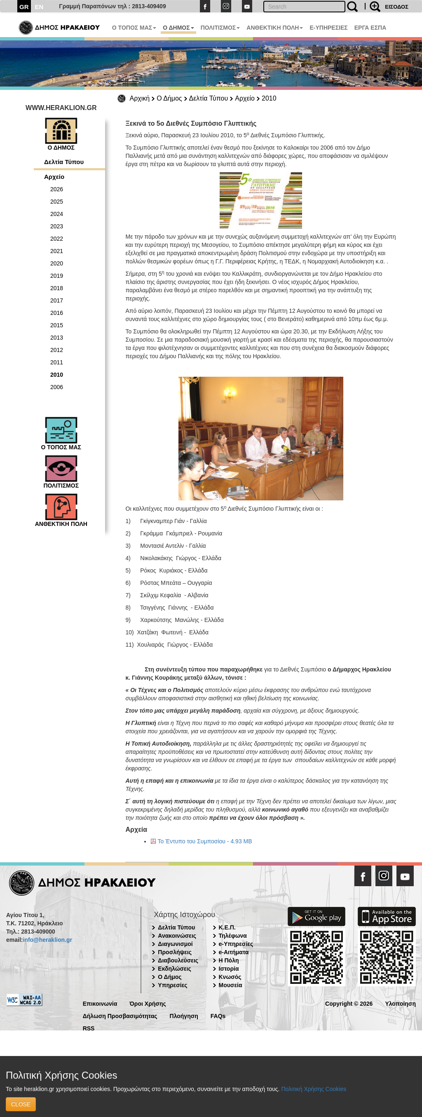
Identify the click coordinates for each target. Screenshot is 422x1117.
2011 (56, 362)
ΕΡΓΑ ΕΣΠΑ (370, 27)
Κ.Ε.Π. (227, 927)
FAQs (218, 1015)
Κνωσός (230, 977)
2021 (56, 251)
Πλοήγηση (184, 1015)
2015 (56, 325)
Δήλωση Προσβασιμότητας (120, 1015)
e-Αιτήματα (234, 952)
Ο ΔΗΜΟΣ (178, 27)
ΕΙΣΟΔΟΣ (396, 7)
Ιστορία (229, 968)
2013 (56, 337)
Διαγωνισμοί (175, 944)
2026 (56, 189)
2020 (56, 263)
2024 (56, 214)
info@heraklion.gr (47, 939)
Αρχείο (245, 98)
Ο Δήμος (169, 98)
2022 (56, 238)
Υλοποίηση (400, 1003)
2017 (56, 300)
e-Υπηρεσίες (236, 944)
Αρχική (140, 98)
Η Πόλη (229, 960)
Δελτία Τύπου (208, 98)
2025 (56, 201)
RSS (89, 1027)
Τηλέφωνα (233, 935)
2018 (56, 288)
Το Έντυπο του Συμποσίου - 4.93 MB (205, 841)
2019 (56, 275)
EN (39, 6)
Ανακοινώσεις (177, 935)
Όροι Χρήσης (147, 1003)
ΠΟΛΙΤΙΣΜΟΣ (220, 27)
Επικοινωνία (100, 1003)
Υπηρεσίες (172, 985)
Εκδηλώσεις (174, 968)
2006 (56, 387)
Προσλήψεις (175, 952)
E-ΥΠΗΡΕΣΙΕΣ (328, 27)
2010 (269, 98)
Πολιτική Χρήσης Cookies (313, 1089)
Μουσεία (230, 985)
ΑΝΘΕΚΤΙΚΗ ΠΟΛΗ (274, 27)
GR (24, 6)
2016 (56, 313)
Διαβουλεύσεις (178, 960)
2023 (56, 226)
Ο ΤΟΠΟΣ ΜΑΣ (134, 27)
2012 (56, 350)
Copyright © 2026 (349, 1003)
